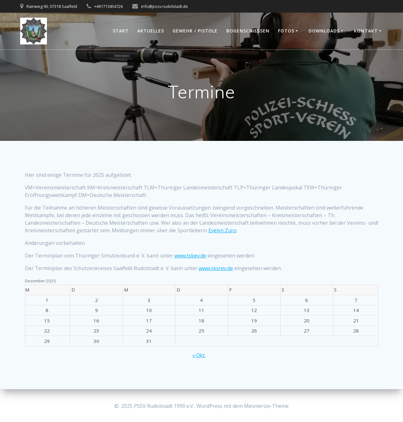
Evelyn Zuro (222, 230)
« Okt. (199, 355)
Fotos (286, 31)
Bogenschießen (248, 31)
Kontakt (366, 31)
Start (121, 31)
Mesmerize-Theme (266, 405)
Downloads (324, 31)
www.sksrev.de (216, 268)
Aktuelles (150, 31)
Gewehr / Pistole (195, 31)
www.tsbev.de (190, 255)
